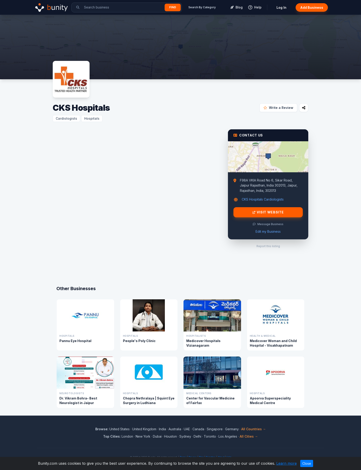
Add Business (311, 7)
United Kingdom (144, 429)
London (127, 436)
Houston (170, 436)
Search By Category (202, 7)
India (162, 429)
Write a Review (278, 108)
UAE (187, 429)
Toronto (210, 436)
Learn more (286, 463)
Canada (198, 429)
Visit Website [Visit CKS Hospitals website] (268, 212)
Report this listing (268, 246)
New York (143, 436)
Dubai (157, 436)
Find (172, 7)
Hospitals (91, 118)
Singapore (215, 429)
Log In (281, 7)
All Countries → (253, 429)
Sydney (185, 436)
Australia (175, 429)
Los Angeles (227, 436)
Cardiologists (66, 118)
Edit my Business (268, 231)
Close (306, 463)
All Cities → (249, 436)
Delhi (197, 436)
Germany (232, 429)
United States (119, 429)
